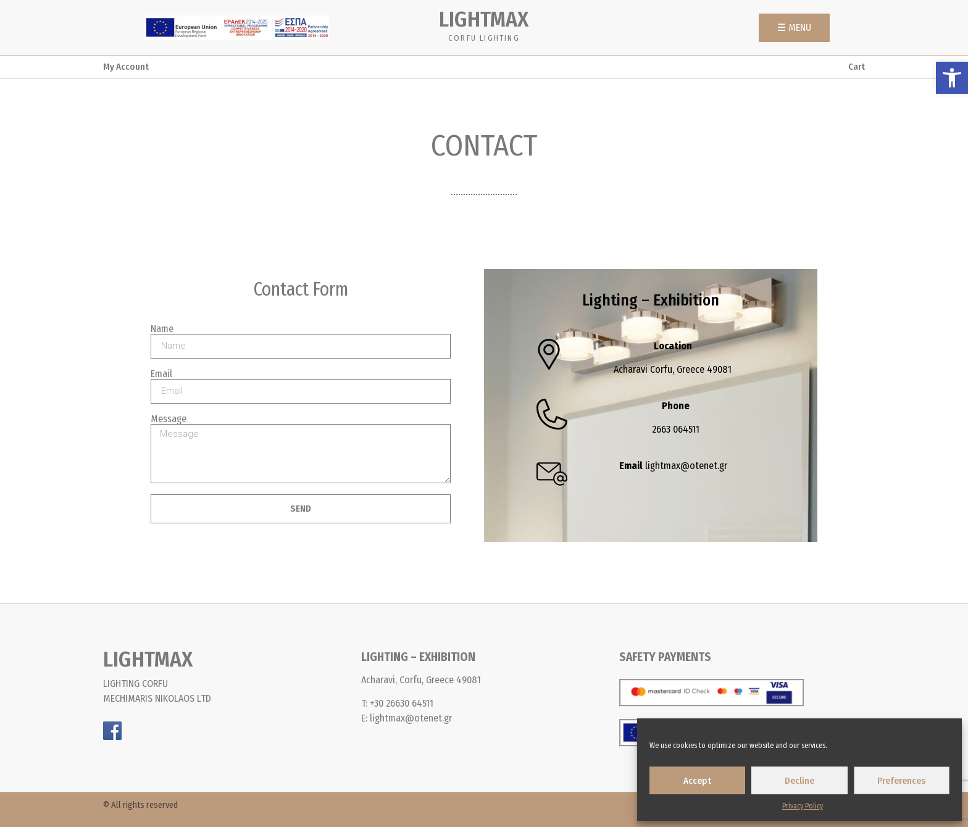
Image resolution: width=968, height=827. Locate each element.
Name (162, 329)
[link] (952, 78)
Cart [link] (856, 66)
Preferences (901, 780)
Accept (697, 780)
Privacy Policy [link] (802, 806)
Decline (799, 780)
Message (168, 419)
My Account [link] (126, 66)
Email (161, 374)
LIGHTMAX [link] (483, 19)
